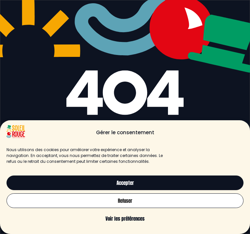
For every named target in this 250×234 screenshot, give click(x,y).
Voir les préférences (125, 218)
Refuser (125, 200)
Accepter (125, 183)
